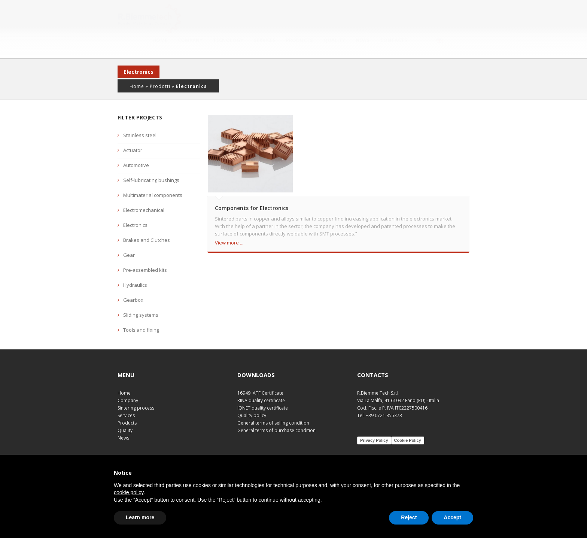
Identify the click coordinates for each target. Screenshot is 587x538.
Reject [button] (409, 517)
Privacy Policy (374, 422)
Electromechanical (143, 192)
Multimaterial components (152, 177)
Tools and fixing (141, 312)
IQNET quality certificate (262, 390)
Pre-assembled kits (145, 252)
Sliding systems (140, 297)
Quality (366, 17)
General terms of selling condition (273, 405)
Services (297, 17)
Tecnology (260, 17)
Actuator (132, 133)
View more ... (229, 225)
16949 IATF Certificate (260, 375)
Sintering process (136, 390)
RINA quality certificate (261, 383)
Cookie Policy (407, 422)
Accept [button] (452, 517)
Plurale (395, 452)
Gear (129, 237)
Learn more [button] (140, 517)
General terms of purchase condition (276, 413)
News (395, 17)
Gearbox (133, 282)
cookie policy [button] (128, 492)
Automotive (136, 148)
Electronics (135, 207)
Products (331, 17)
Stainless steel (139, 118)
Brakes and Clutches (146, 222)
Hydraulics (135, 267)
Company (222, 17)
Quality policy (251, 398)
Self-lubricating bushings (151, 162)
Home (192, 17)
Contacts (426, 17)
